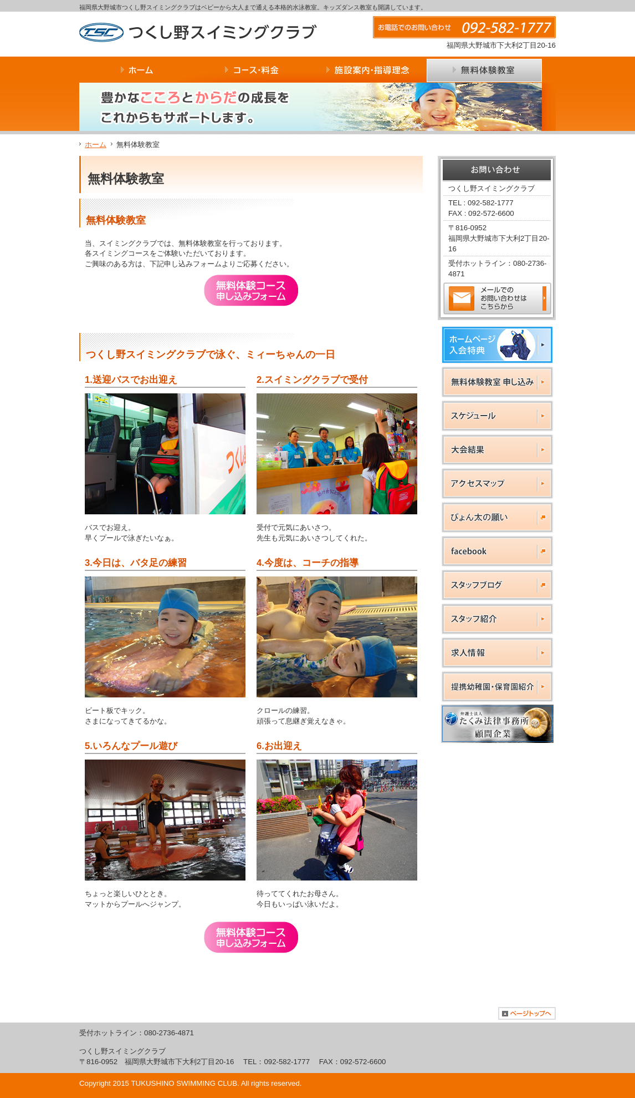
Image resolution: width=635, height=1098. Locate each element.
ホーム (95, 144)
